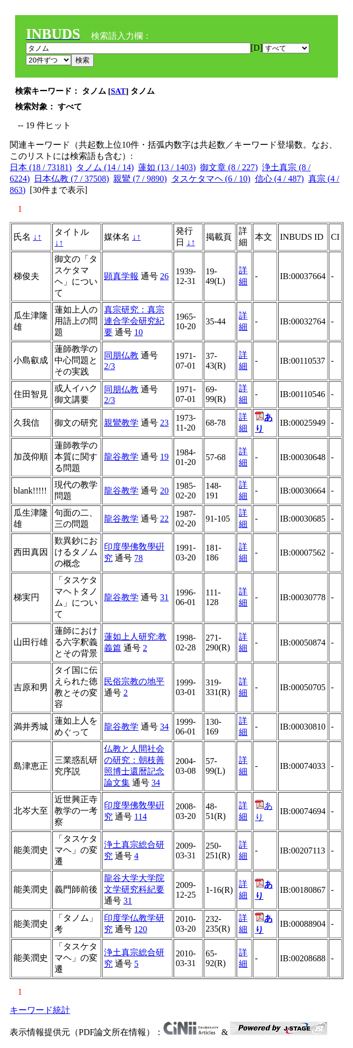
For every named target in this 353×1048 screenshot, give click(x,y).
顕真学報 (121, 276)
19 (164, 456)
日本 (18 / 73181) (41, 167)
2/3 (109, 366)
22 (164, 518)
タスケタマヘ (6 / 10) (211, 178)
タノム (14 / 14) (105, 167)
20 (164, 490)
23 (164, 422)
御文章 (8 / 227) (229, 167)
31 (164, 597)
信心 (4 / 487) (279, 178)
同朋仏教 (121, 355)
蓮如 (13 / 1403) (167, 167)
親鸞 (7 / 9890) (140, 178)
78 (138, 558)
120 (140, 929)
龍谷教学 (121, 456)
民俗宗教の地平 (134, 681)
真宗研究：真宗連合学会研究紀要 (134, 321)
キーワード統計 (40, 1010)
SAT (118, 91)
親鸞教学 (121, 422)
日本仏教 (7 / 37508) (71, 178)
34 (164, 726)
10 (138, 332)
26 (164, 276)
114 (140, 816)
